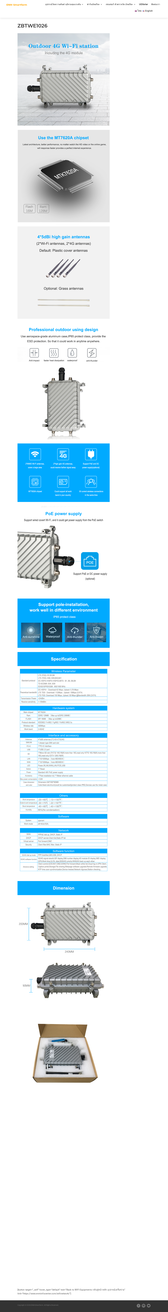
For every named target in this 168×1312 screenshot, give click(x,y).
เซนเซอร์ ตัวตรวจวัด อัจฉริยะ (119, 4)
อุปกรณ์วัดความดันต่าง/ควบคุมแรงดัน (62, 4)
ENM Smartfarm (16, 4)
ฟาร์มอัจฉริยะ (92, 4)
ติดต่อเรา (155, 4)
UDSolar (143, 4)
